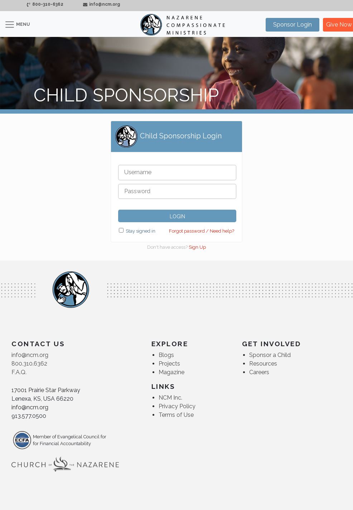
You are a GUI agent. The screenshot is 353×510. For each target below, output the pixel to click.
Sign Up (197, 247)
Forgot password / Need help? (201, 231)
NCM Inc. (170, 397)
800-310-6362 (44, 4)
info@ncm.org (101, 4)
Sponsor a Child (270, 355)
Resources (263, 363)
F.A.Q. (18, 372)
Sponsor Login (292, 24)
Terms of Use (176, 414)
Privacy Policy (177, 406)
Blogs (166, 355)
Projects (169, 363)
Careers (259, 372)
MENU (23, 24)
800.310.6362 (29, 363)
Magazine (171, 372)
